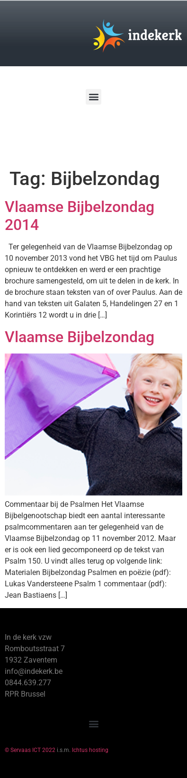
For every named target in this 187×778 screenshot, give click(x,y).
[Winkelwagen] (35, 132)
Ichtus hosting (90, 750)
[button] (93, 97)
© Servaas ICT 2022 (30, 750)
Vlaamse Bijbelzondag (79, 337)
